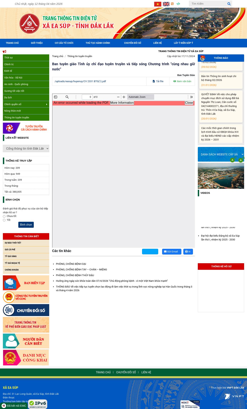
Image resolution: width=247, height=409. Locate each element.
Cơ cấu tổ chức (64, 43)
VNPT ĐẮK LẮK (235, 387)
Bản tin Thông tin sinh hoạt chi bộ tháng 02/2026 (220, 83)
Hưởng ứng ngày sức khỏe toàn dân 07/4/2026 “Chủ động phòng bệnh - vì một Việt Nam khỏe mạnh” (112, 280)
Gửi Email (171, 251)
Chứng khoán (12, 270)
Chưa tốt (11, 216)
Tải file (158, 81)
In (187, 251)
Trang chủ (57, 56)
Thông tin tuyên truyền (16, 117)
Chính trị (9, 64)
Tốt (8, 219)
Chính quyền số (25, 104)
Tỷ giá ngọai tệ (12, 263)
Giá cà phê (10, 250)
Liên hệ (157, 43)
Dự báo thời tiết (13, 243)
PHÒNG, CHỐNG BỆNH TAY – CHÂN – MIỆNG (81, 269)
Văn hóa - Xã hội (13, 77)
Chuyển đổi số (132, 43)
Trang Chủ (12, 43)
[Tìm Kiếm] (210, 4)
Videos (205, 192)
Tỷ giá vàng (11, 256)
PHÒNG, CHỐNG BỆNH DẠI (71, 263)
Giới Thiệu (36, 43)
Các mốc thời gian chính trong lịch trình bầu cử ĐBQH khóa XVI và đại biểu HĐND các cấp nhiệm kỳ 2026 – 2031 (220, 139)
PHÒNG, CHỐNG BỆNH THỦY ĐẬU (75, 275)
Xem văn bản (182, 81)
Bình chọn (26, 224)
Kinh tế (8, 70)
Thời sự (8, 57)
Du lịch (8, 97)
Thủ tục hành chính (98, 43)
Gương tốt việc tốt (14, 90)
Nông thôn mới (12, 110)
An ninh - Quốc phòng (16, 84)
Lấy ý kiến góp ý (183, 43)
